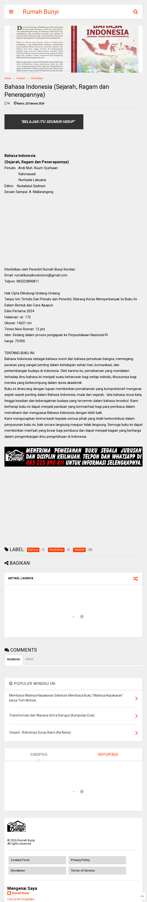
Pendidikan (37, 78)
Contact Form (20, 860)
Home (7, 78)
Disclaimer (18, 870)
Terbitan (20, 78)
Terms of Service (83, 870)
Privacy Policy (80, 860)
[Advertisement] (73, 232)
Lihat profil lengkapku (20, 899)
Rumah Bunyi (41, 11)
